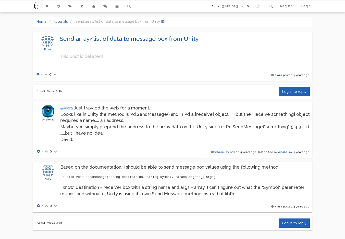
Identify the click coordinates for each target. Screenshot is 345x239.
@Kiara (66, 108)
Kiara (47, 49)
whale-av (48, 119)
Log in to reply (294, 92)
